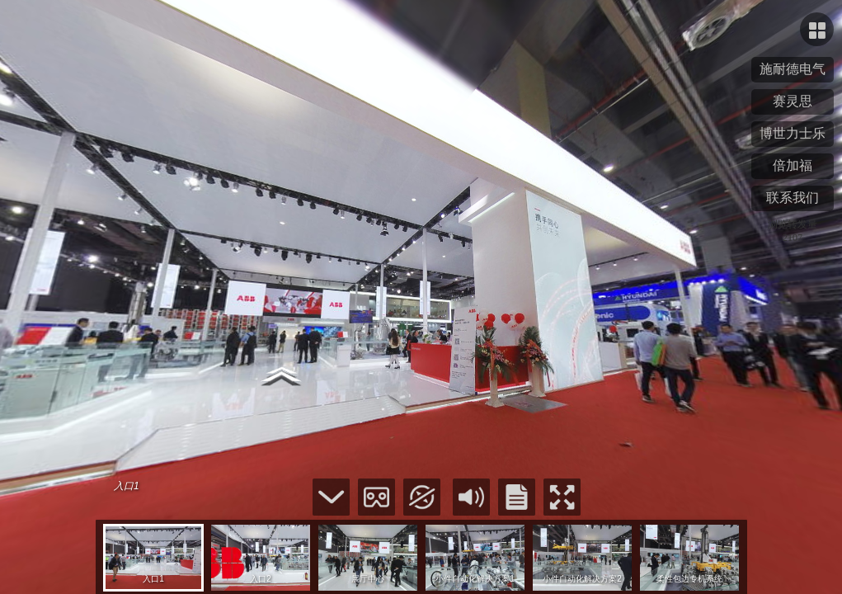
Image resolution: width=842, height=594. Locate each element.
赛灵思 (792, 101)
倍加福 (792, 165)
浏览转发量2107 (792, 231)
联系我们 (792, 198)
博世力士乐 (793, 133)
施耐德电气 (793, 69)
